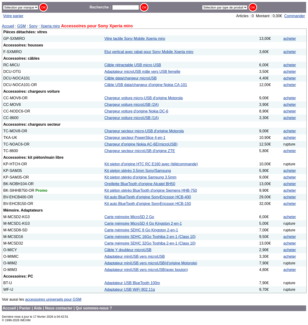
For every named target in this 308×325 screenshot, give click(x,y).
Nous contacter (58, 308)
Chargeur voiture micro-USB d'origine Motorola (143, 98)
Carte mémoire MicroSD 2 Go (129, 217)
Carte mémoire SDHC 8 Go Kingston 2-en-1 (141, 230)
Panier (25, 308)
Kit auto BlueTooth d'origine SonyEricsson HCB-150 (147, 204)
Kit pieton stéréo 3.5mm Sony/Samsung (137, 171)
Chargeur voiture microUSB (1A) (131, 118)
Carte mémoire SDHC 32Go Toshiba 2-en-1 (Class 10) (150, 243)
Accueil (8, 26)
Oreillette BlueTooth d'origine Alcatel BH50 (139, 184)
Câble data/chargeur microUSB (130, 78)
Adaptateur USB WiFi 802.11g (129, 290)
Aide (38, 308)
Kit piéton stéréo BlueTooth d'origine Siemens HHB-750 (150, 190)
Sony (33, 26)
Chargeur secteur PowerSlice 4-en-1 (135, 138)
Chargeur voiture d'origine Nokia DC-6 (136, 111)
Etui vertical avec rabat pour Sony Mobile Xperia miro (148, 52)
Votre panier (13, 16)
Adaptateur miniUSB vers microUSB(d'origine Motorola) (150, 263)
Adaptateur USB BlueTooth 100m (132, 283)
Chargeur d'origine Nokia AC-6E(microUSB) (141, 144)
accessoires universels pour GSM (53, 299)
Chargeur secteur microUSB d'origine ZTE (139, 151)
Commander (294, 16)
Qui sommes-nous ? (94, 308)
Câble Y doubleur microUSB (128, 250)
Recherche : (114, 7)
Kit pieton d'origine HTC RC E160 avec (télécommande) (151, 164)
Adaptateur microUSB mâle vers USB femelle (142, 72)
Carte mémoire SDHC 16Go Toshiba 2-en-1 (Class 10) (150, 237)
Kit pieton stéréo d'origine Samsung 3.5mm (140, 177)
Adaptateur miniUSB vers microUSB (134, 256)
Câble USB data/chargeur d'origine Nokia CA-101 (145, 85)
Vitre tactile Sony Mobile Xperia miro (134, 39)
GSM (21, 26)
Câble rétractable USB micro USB (132, 65)
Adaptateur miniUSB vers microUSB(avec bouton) (146, 270)
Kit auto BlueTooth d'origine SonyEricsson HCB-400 (147, 197)
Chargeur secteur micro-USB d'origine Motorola (144, 131)
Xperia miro (50, 26)
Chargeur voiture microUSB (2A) (131, 105)
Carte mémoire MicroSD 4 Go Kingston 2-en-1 (143, 223)
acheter (289, 39)
